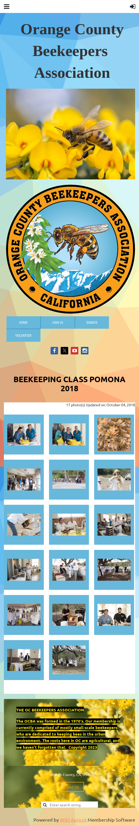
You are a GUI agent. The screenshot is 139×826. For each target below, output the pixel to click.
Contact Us (69, 786)
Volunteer (23, 335)
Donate (92, 322)
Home (23, 322)
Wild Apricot (73, 819)
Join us (57, 322)
